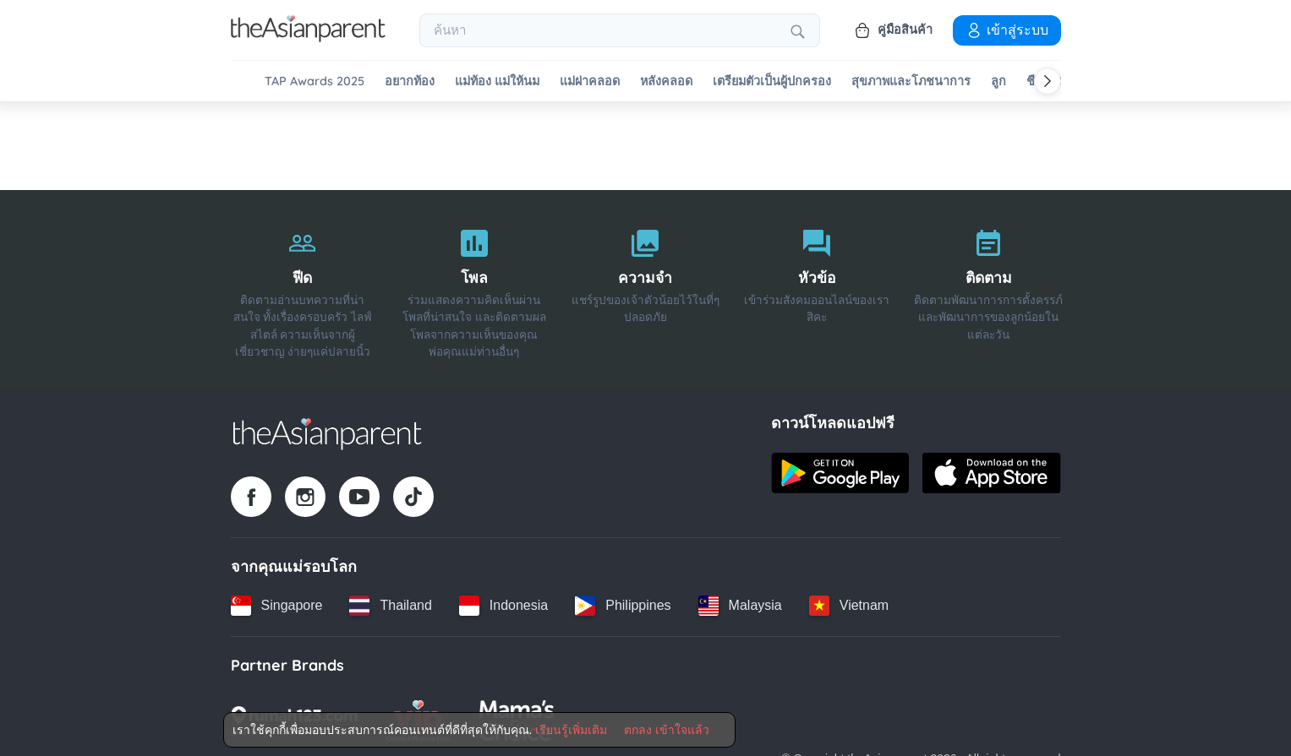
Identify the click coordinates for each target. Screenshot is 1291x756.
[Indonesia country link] (503, 606)
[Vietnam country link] (849, 606)
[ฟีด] (303, 289)
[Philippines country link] (622, 606)
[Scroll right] (1047, 81)
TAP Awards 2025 (314, 81)
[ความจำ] (645, 289)
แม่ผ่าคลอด (590, 81)
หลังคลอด (666, 81)
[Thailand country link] (390, 606)
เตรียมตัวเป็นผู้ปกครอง (772, 81)
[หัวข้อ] (817, 289)
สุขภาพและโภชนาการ (911, 81)
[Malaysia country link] (740, 606)
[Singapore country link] (277, 606)
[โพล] (474, 289)
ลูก (998, 81)
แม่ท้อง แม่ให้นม (497, 81)
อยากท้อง (410, 81)
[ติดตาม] (988, 289)
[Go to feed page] (308, 37)
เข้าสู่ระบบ (1007, 29)
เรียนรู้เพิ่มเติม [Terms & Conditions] (571, 730)
